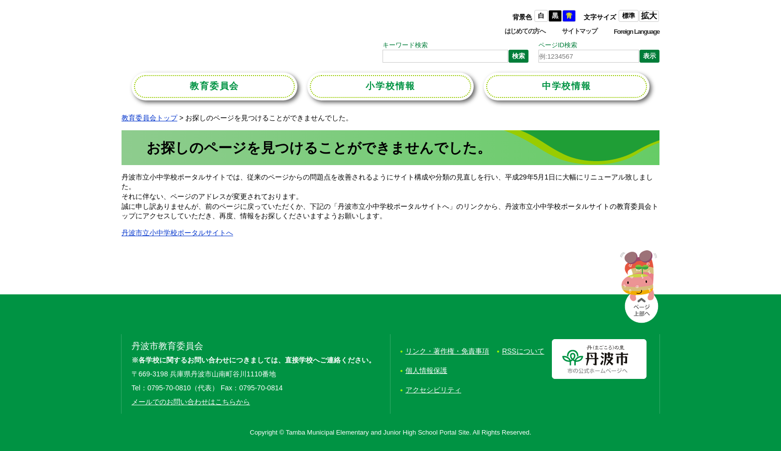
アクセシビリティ (433, 390)
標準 (628, 15)
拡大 (649, 15)
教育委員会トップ (149, 118)
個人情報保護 (426, 370)
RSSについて (523, 351)
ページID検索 (557, 45)
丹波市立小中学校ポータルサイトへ (177, 233)
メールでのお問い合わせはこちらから (190, 402)
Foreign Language (636, 31)
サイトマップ (579, 31)
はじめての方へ (525, 31)
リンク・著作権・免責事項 (447, 351)
